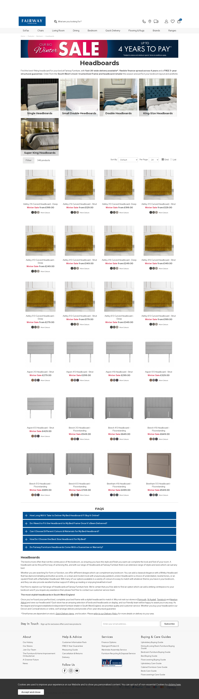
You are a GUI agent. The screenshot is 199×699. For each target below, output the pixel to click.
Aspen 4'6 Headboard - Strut (119, 356)
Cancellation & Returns (72, 638)
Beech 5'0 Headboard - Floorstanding (40, 470)
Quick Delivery (112, 15)
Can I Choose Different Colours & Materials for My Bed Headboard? (64, 516)
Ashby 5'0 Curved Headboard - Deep (40, 302)
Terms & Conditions (64, 671)
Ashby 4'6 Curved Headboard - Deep (119, 245)
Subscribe (169, 609)
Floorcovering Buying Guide (153, 645)
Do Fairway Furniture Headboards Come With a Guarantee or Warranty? (66, 532)
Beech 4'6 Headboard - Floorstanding (159, 414)
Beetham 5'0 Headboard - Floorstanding (158, 470)
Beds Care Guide (149, 656)
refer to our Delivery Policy (105, 598)
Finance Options (109, 627)
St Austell (151, 584)
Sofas (26, 15)
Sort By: (124, 145)
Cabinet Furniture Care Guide (154, 652)
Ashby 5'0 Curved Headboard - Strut (80, 301)
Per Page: (149, 145)
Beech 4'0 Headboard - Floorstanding (119, 414)
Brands (156, 15)
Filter (29, 145)
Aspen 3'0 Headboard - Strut (40, 356)
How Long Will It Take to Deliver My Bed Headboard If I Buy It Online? (64, 500)
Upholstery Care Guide (151, 648)
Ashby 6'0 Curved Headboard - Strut (159, 301)
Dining (76, 15)
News (25, 648)
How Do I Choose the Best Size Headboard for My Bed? (58, 524)
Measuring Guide (70, 635)
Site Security (95, 671)
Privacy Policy (81, 671)
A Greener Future (31, 645)
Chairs (40, 15)
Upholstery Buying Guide (152, 627)
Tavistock (161, 584)
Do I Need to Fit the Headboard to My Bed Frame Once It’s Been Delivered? (68, 508)
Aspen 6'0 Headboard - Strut (40, 412)
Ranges (172, 15)
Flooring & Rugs (136, 15)
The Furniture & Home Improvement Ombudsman (39, 639)
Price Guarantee (30, 671)
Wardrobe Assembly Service (114, 635)
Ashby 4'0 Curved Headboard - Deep (40, 246)
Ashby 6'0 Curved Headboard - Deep (119, 302)
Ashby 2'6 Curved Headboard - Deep (40, 189)
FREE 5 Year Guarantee (72, 631)
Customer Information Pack (74, 627)
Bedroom (92, 15)
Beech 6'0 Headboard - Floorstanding (80, 470)
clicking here (174, 684)
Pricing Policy (46, 671)
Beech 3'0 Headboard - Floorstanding (80, 414)
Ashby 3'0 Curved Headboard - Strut (159, 189)
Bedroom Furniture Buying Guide (155, 637)
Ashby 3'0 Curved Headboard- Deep (119, 189)
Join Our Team (29, 635)
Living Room (58, 15)
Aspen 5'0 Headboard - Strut (158, 356)
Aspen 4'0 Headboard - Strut (79, 356)
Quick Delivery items (64, 598)
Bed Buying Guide (149, 641)
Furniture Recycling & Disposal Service (119, 638)
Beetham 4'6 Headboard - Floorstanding (119, 470)
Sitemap (108, 671)
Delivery (66, 642)
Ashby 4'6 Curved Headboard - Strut (159, 245)
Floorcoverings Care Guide (153, 660)
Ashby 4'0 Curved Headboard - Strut (80, 245)
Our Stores (27, 631)
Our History (28, 627)
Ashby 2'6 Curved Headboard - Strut (80, 189)
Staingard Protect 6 (110, 631)
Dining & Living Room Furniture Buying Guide (158, 632)
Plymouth (141, 584)
